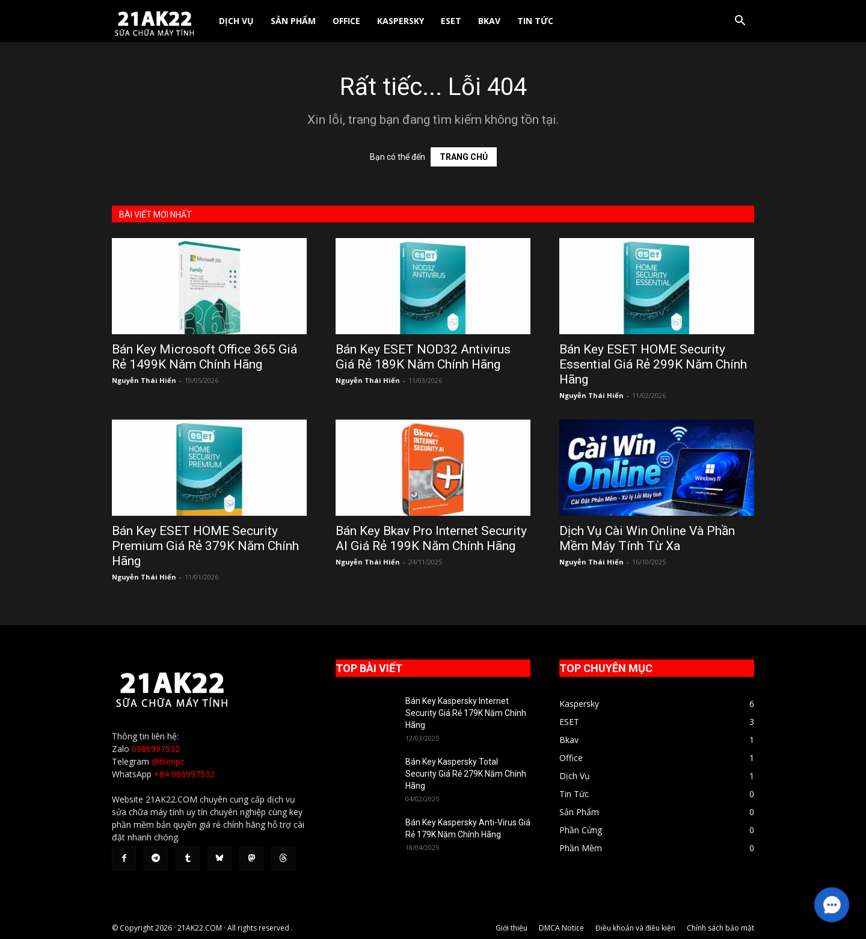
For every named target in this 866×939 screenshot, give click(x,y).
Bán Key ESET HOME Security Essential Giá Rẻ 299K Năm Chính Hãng (653, 364)
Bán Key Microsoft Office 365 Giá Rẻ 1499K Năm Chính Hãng (204, 357)
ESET (451, 20)
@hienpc (168, 761)
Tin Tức (535, 20)
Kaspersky (400, 20)
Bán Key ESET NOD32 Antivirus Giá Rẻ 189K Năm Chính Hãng (423, 357)
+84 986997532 (184, 774)
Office (346, 20)
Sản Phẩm (293, 20)
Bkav (489, 20)
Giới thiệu (511, 928)
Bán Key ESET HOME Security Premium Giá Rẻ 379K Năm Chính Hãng (205, 546)
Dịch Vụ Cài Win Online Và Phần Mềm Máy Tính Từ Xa (647, 538)
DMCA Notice (561, 928)
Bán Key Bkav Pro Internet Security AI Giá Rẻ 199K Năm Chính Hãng (431, 538)
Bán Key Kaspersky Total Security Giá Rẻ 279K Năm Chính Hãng (465, 774)
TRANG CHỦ (464, 157)
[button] (739, 22)
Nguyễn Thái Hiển (144, 380)
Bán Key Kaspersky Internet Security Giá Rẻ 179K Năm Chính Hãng (465, 713)
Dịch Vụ (236, 20)
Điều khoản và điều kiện (635, 928)
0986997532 (156, 748)
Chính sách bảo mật (720, 928)
